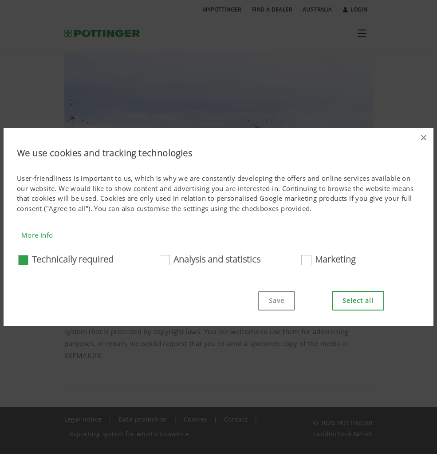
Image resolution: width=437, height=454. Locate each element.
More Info (37, 235)
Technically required (73, 259)
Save (276, 300)
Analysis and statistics (216, 259)
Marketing (335, 259)
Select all (358, 300)
